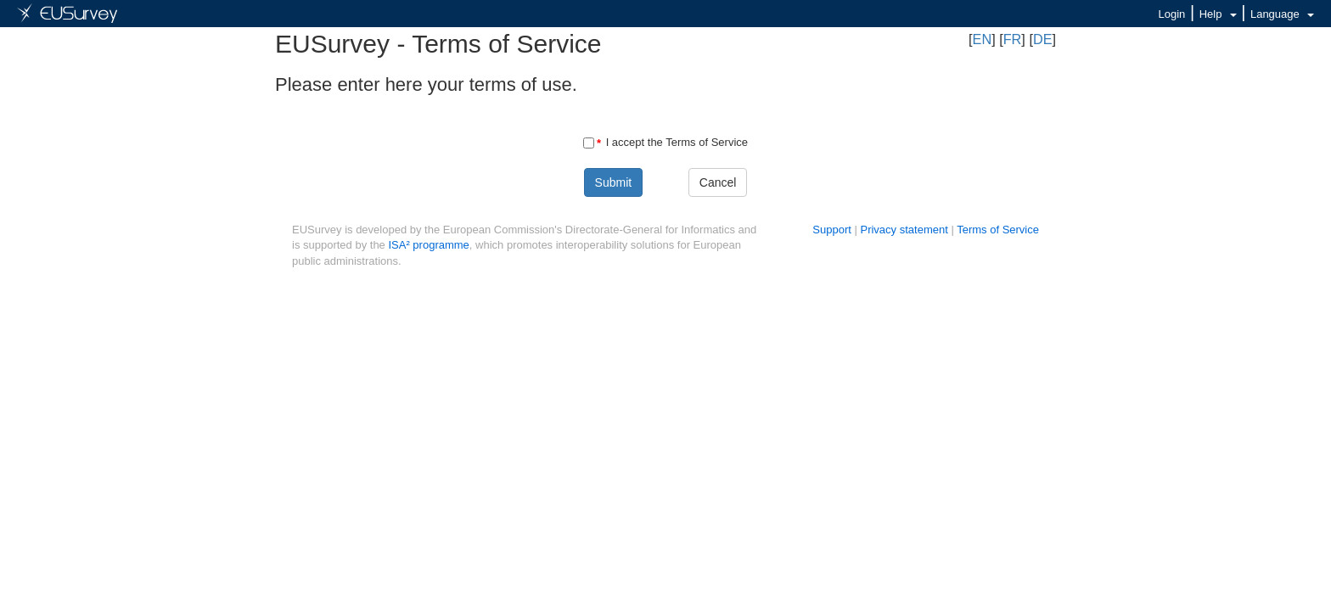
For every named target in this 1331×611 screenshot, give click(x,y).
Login (1172, 14)
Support (831, 229)
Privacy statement (903, 229)
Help (1218, 14)
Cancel (718, 182)
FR (1012, 39)
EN (982, 39)
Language (1282, 14)
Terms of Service (998, 229)
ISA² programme (428, 244)
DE (1043, 39)
